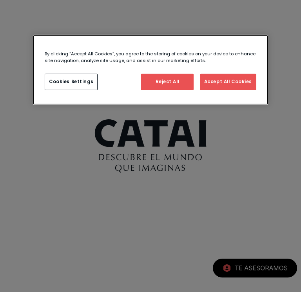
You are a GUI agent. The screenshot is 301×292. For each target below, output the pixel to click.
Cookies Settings (71, 81)
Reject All (168, 81)
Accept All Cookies (228, 81)
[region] (150, 69)
